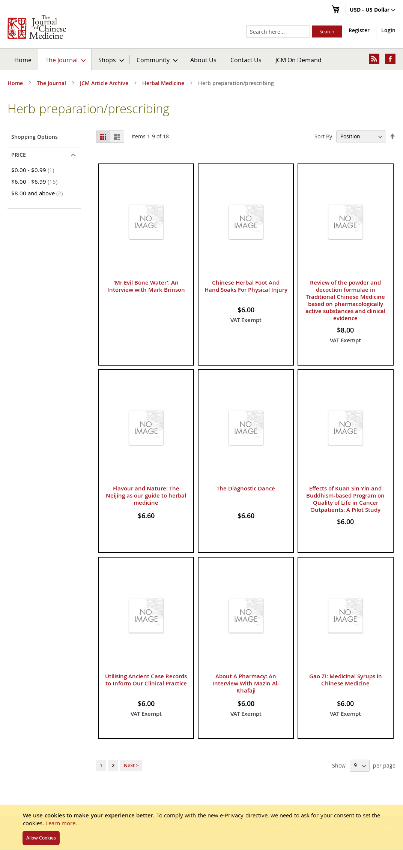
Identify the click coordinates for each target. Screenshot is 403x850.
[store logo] (37, 27)
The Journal (52, 83)
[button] (372, 10)
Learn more (60, 823)
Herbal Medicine (164, 83)
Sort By (323, 136)
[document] (201, 827)
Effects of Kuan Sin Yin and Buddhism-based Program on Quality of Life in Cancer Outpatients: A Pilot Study (345, 499)
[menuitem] (65, 59)
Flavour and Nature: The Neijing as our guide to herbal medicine (146, 495)
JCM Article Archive (105, 83)
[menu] (201, 59)
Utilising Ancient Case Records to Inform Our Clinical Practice (146, 679)
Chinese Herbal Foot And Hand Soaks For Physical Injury (246, 286)
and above (38, 193)
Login (388, 30)
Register (359, 30)
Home (23, 60)
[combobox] (278, 31)
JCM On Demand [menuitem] (298, 60)
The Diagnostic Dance (246, 488)
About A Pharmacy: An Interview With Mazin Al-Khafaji (245, 683)
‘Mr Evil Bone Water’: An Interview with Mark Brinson (146, 286)
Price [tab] (18, 154)
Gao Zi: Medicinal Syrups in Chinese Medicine (345, 679)
